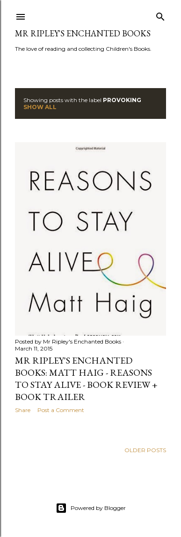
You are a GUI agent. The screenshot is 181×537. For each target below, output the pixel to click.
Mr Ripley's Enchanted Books (83, 33)
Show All (40, 106)
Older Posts (145, 450)
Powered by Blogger (91, 508)
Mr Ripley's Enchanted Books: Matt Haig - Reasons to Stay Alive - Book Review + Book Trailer (86, 378)
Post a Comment (60, 409)
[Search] (160, 15)
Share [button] (22, 409)
